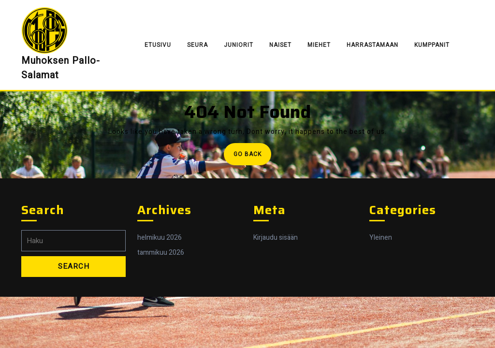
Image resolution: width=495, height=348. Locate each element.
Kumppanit (432, 45)
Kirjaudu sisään (275, 237)
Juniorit (238, 45)
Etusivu (158, 45)
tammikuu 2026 (160, 252)
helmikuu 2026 (159, 237)
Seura (197, 45)
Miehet (319, 45)
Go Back (252, 156)
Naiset (280, 45)
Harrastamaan (372, 45)
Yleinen (380, 237)
